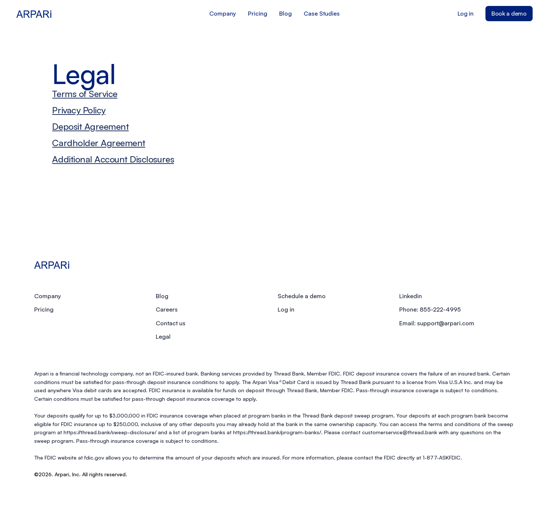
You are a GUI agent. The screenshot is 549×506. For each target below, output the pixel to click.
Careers (167, 309)
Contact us (170, 323)
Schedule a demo (302, 296)
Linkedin (410, 296)
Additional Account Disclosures (113, 159)
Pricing (257, 13)
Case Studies (322, 13)
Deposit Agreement (90, 126)
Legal (163, 336)
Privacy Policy (78, 110)
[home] (79, 13)
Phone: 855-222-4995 (430, 309)
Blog (285, 13)
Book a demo (508, 13)
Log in (466, 13)
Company (222, 13)
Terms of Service (84, 93)
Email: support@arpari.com (436, 323)
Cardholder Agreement (98, 142)
